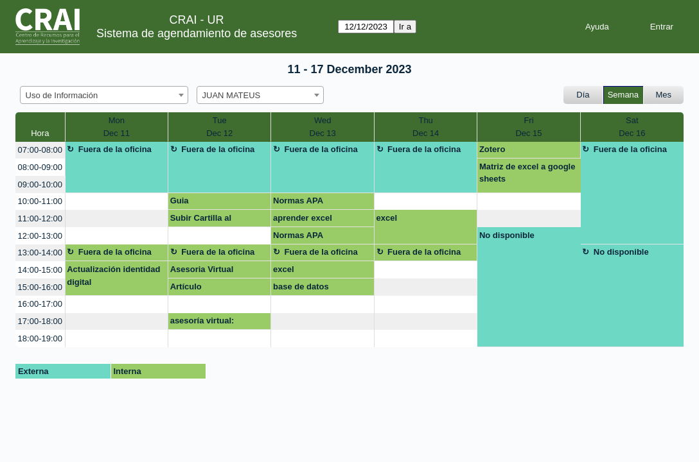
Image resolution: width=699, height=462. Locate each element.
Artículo (186, 286)
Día (582, 94)
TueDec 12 (219, 127)
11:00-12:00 (40, 218)
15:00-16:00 (40, 287)
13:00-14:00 (40, 252)
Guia (179, 200)
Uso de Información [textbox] (62, 95)
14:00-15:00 (40, 270)
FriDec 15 (528, 127)
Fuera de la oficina (115, 149)
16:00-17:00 (40, 304)
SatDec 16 (632, 127)
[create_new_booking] (117, 201)
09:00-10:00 (40, 184)
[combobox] (104, 95)
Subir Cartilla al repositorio (200, 220)
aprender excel (302, 218)
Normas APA (298, 200)
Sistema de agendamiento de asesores (196, 33)
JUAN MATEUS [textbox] (231, 95)
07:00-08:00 (40, 150)
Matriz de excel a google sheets (527, 173)
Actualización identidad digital (113, 275)
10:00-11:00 (40, 201)
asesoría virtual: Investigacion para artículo (206, 323)
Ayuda (597, 26)
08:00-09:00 (40, 167)
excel (387, 218)
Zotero (492, 149)
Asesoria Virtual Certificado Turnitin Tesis (208, 271)
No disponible (507, 235)
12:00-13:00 (40, 236)
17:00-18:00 (40, 321)
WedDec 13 (323, 127)
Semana (623, 94)
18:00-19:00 (40, 338)
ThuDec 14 (425, 127)
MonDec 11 (116, 127)
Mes (664, 94)
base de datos (301, 286)
